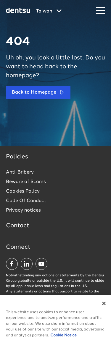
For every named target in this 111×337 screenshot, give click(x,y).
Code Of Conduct (26, 201)
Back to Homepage (38, 92)
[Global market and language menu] (49, 11)
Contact (17, 226)
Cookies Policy (23, 191)
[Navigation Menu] (100, 10)
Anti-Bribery (20, 172)
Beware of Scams (26, 181)
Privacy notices (23, 210)
